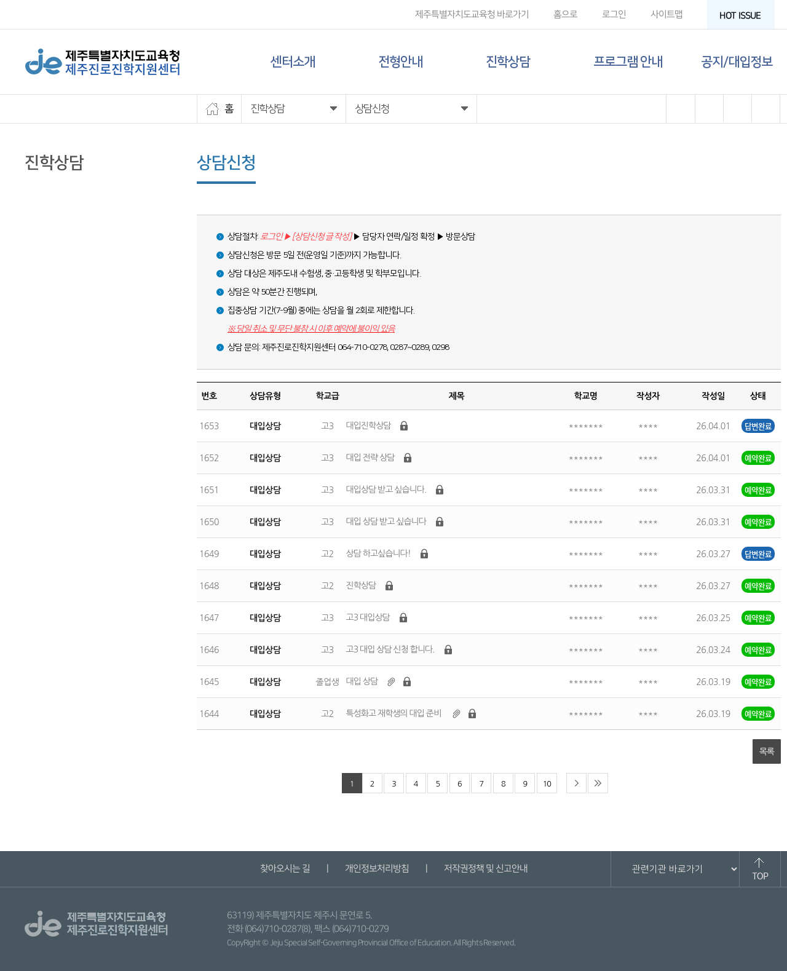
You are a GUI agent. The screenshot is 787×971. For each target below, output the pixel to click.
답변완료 (758, 426)
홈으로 (565, 14)
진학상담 (508, 62)
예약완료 (758, 458)
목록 (766, 751)
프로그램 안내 (627, 62)
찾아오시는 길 (284, 868)
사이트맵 (666, 14)
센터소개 (293, 62)
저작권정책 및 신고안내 (485, 868)
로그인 (614, 14)
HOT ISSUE (744, 15)
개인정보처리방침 (376, 868)
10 (547, 784)
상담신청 (43, 208)
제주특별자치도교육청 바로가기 (472, 14)
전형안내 (400, 62)
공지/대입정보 (736, 62)
